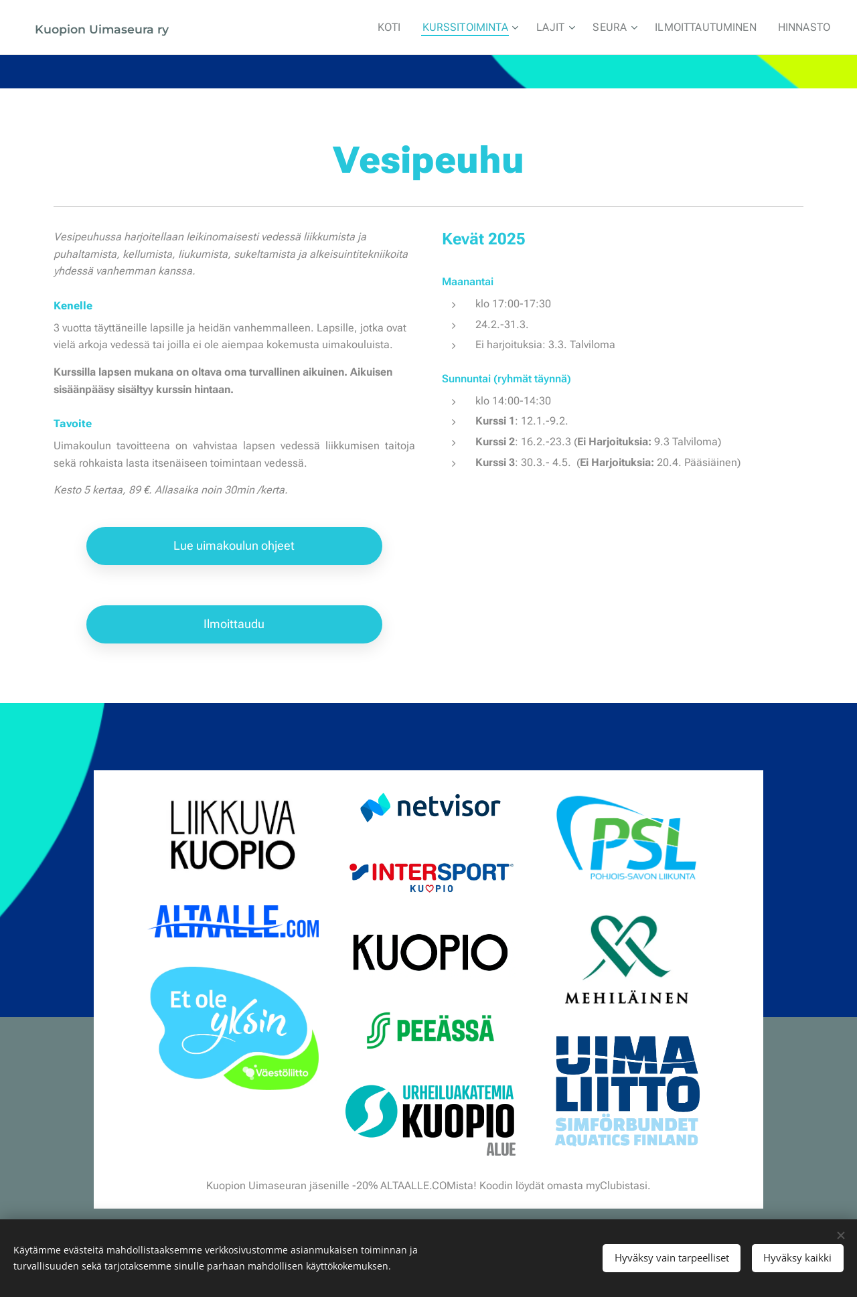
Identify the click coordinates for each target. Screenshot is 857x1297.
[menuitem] (410, 27)
